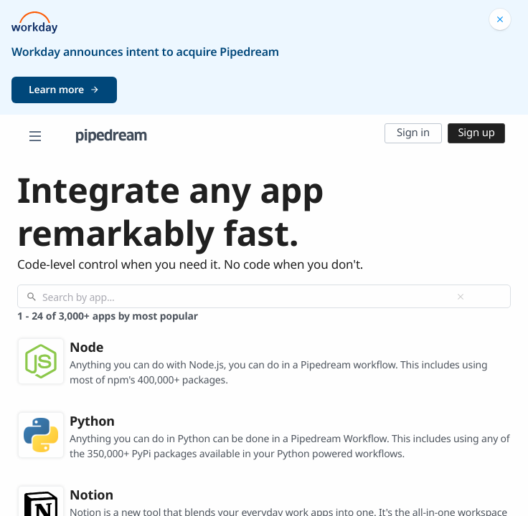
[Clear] (461, 297)
